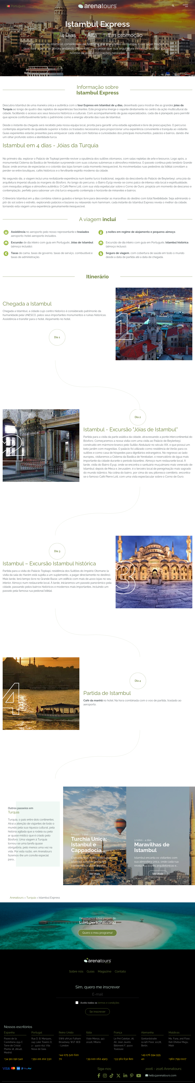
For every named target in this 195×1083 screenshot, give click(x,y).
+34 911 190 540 (13, 1058)
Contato (120, 971)
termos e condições (108, 1002)
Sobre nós (76, 971)
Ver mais (94, 873)
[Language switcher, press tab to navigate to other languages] (18, 5)
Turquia (31, 897)
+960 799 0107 (177, 1058)
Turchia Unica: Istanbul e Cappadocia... (89, 844)
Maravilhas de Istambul (151, 847)
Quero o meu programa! (97, 932)
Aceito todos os (99, 1002)
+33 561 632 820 (123, 1058)
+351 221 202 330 (41, 1058)
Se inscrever (97, 1011)
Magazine (104, 971)
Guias (91, 971)
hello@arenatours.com (160, 1075)
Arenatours (17, 897)
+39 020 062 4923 (96, 1058)
